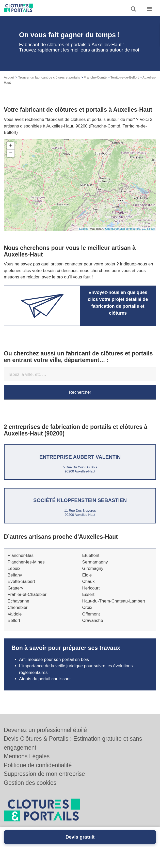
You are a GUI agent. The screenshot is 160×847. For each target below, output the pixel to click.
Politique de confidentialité (38, 765)
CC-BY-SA (148, 228)
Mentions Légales (27, 756)
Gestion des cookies (30, 782)
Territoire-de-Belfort (124, 77)
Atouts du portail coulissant (45, 678)
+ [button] (10, 146)
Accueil (9, 77)
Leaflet (83, 228)
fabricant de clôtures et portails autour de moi (90, 119)
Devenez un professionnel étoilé (45, 730)
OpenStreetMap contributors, (123, 228)
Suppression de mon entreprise (44, 774)
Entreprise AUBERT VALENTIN (80, 457)
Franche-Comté (95, 77)
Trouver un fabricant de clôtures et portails (49, 77)
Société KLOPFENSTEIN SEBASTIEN (80, 500)
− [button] (10, 153)
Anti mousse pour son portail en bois (54, 659)
